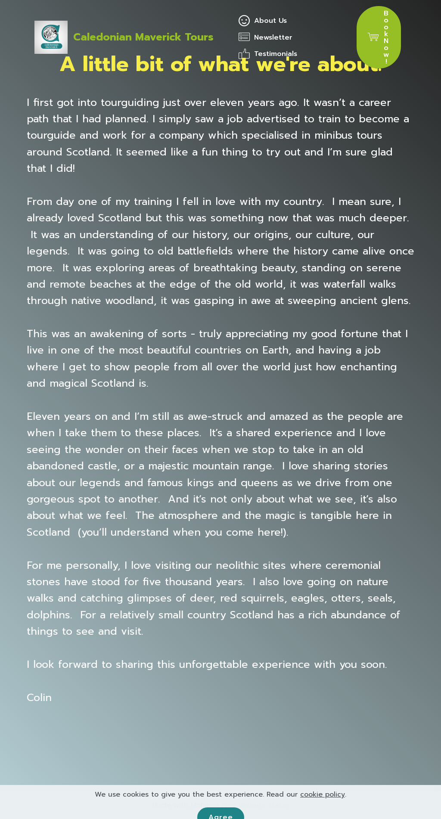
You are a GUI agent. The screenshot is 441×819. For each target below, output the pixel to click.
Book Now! (378, 37)
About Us (263, 21)
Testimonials (268, 54)
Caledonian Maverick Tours (143, 37)
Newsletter (267, 37)
